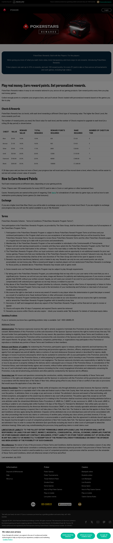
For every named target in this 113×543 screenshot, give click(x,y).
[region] (56, 536)
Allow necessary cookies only (86, 536)
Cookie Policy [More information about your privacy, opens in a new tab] (8, 539)
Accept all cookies (103, 536)
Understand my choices (67, 536)
